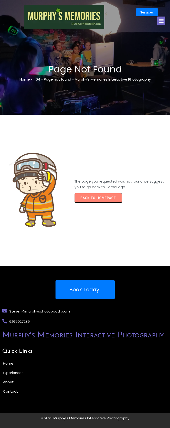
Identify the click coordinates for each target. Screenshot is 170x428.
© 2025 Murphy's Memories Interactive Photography (85, 418)
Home (25, 79)
